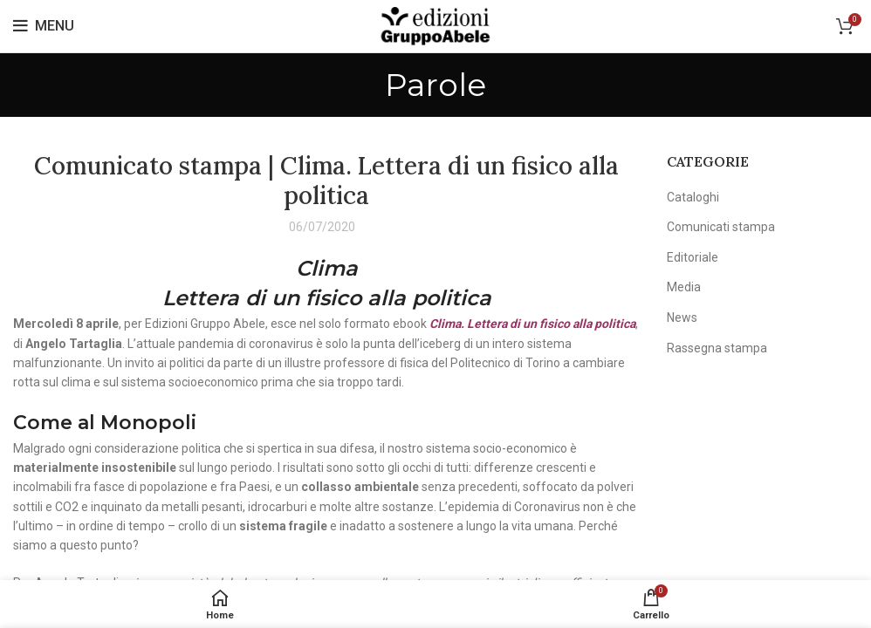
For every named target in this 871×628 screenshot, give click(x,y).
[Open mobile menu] (43, 26)
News (682, 317)
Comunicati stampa (721, 227)
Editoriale (692, 257)
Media (684, 287)
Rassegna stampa (717, 348)
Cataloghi (693, 197)
